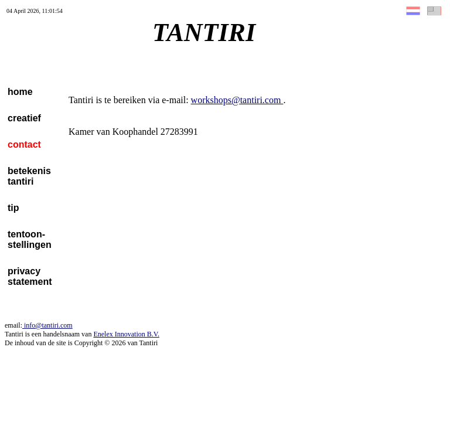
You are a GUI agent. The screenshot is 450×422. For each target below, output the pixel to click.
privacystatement (30, 276)
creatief (24, 118)
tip (13, 208)
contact (24, 144)
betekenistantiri (29, 176)
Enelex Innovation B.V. (126, 334)
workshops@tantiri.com (237, 100)
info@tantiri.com (47, 325)
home (20, 92)
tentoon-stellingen (30, 239)
